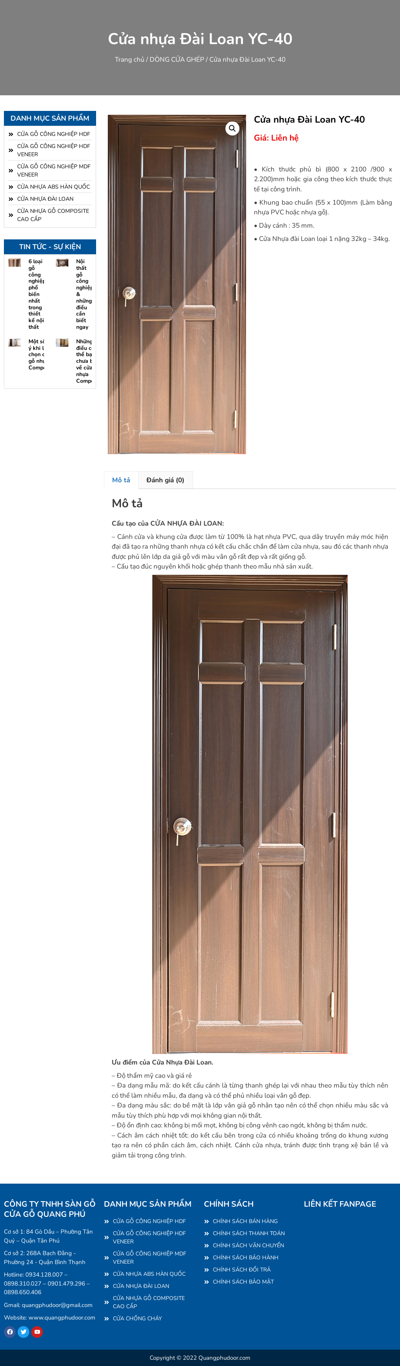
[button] (232, 128)
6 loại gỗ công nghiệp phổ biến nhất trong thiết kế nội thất (37, 294)
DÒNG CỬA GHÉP (177, 59)
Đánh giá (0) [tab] (165, 480)
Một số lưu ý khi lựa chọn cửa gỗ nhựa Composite (42, 354)
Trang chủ (130, 59)
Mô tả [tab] (121, 480)
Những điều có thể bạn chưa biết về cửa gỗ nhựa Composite (90, 361)
